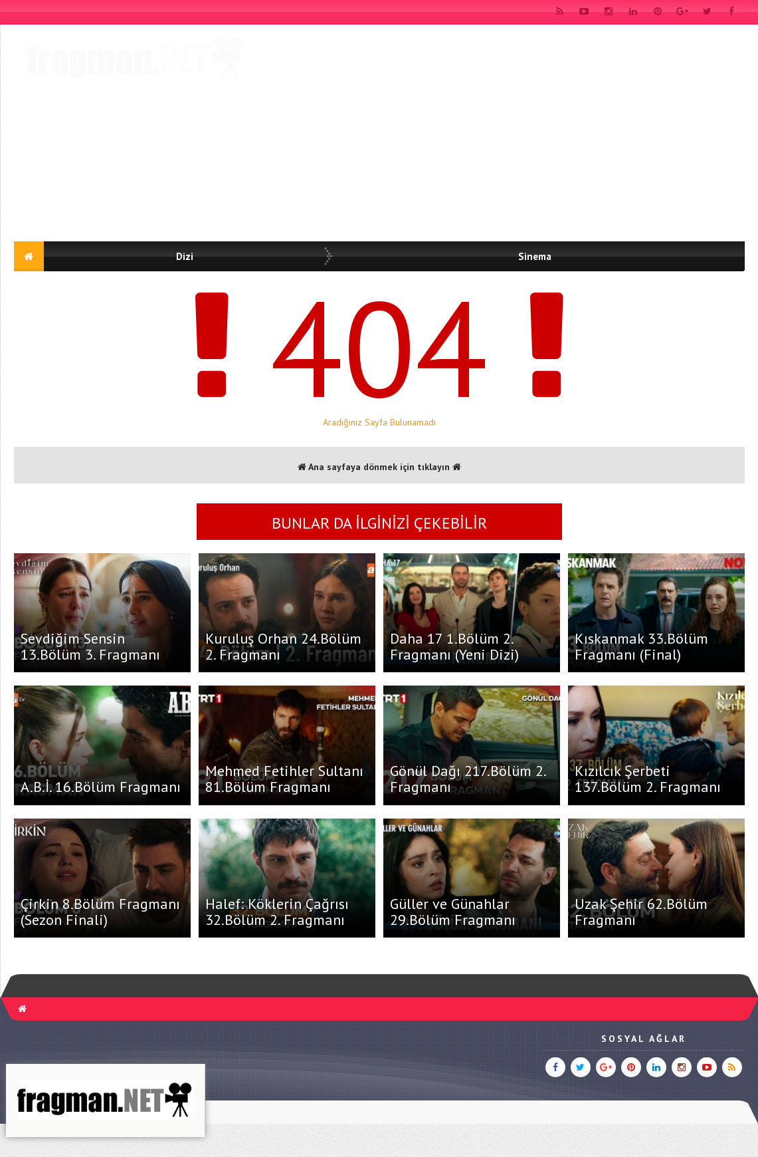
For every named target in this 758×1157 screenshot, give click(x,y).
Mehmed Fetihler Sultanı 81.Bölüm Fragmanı (284, 778)
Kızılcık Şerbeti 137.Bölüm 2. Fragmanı (648, 778)
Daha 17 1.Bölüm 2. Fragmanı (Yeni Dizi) (454, 646)
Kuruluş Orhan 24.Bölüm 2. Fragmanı (283, 646)
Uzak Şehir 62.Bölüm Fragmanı (641, 911)
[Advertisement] (125, 135)
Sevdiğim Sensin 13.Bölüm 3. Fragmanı (90, 646)
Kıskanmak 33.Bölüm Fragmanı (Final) (641, 646)
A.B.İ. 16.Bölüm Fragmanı (101, 786)
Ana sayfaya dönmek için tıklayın (379, 467)
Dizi (184, 256)
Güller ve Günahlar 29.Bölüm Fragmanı (453, 911)
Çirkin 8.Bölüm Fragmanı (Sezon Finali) (100, 911)
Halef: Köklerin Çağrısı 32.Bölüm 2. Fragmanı (277, 911)
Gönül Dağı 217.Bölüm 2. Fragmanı (467, 778)
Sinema (534, 256)
